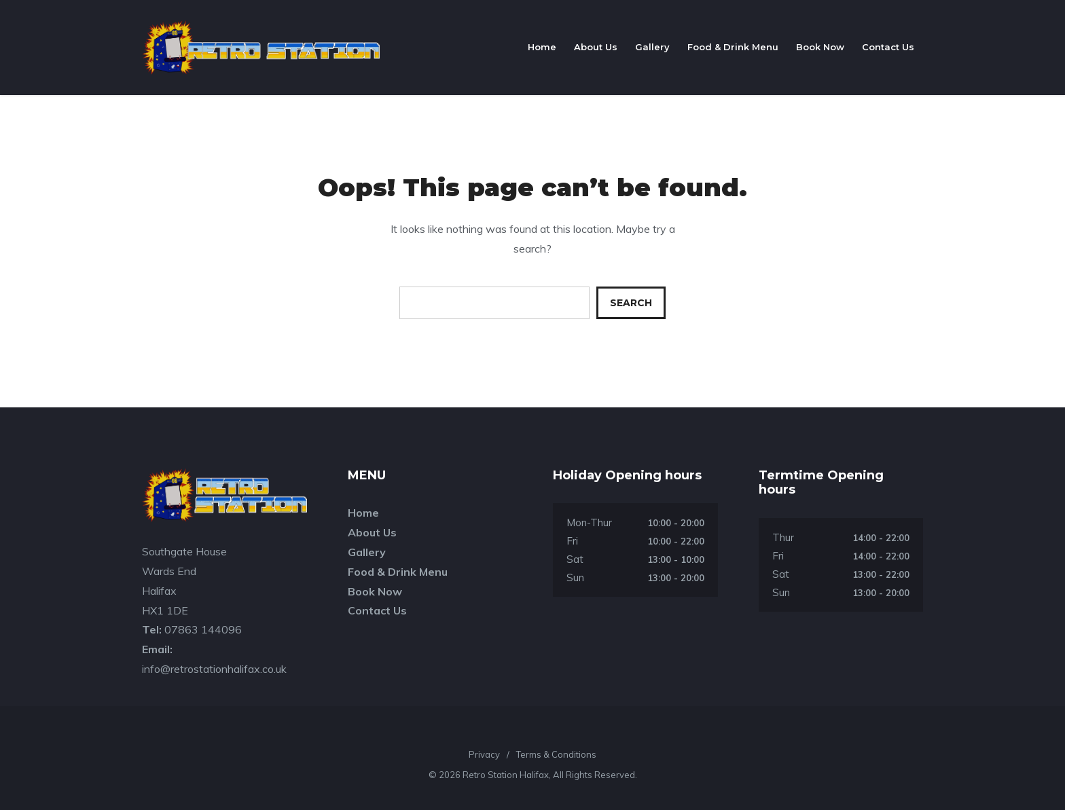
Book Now (820, 46)
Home (542, 46)
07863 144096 (203, 629)
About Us (595, 46)
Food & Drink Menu (732, 46)
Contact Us (888, 46)
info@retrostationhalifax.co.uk (214, 669)
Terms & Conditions (556, 754)
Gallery (652, 46)
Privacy (484, 754)
